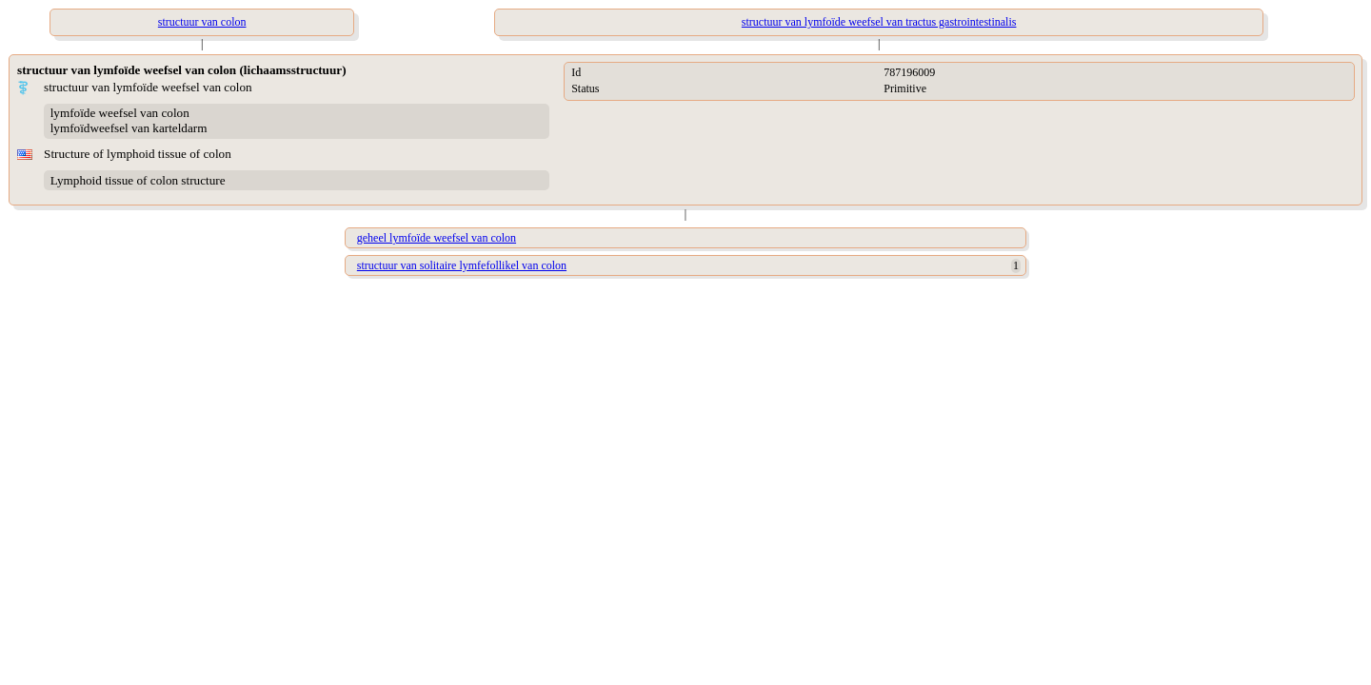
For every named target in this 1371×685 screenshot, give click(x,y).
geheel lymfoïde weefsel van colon (436, 238)
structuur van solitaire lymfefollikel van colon (461, 265)
